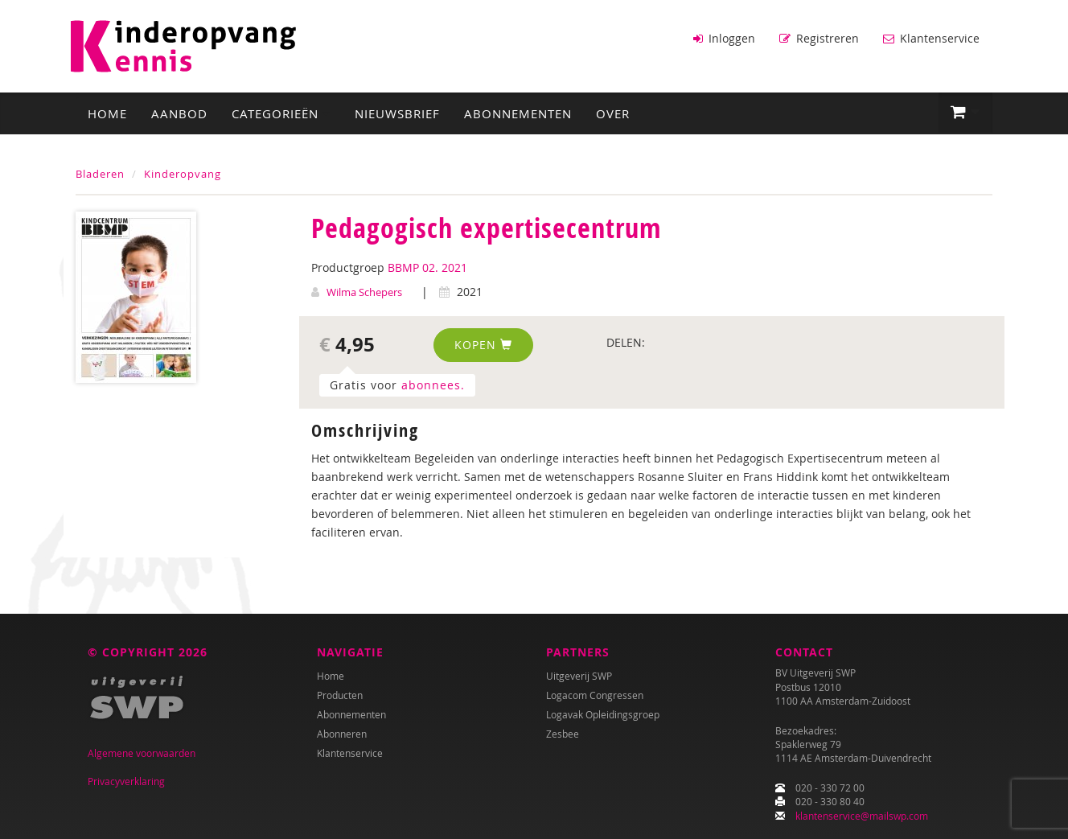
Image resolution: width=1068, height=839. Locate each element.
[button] (965, 113)
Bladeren (100, 174)
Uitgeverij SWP (579, 675)
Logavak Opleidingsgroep (602, 714)
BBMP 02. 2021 (427, 267)
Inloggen (724, 38)
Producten (340, 695)
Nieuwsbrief (397, 113)
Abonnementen (518, 113)
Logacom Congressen (594, 695)
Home (107, 113)
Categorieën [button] (281, 113)
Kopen (483, 344)
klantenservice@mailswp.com (861, 815)
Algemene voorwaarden (141, 752)
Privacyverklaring (126, 781)
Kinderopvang (182, 174)
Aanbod (179, 113)
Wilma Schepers (364, 292)
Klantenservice (931, 38)
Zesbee (562, 733)
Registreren (819, 38)
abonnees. (433, 385)
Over (613, 113)
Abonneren (342, 733)
